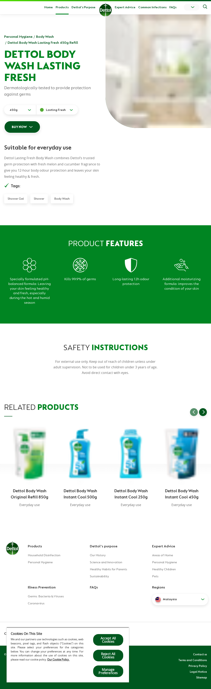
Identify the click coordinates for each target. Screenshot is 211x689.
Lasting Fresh (56, 110)
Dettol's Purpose (83, 7)
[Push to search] (205, 7)
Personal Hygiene (18, 36)
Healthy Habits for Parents (108, 569)
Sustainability (99, 576)
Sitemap (201, 677)
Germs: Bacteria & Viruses (46, 596)
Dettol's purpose (103, 546)
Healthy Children (164, 569)
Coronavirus (36, 603)
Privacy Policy (198, 666)
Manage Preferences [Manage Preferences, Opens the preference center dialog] (108, 671)
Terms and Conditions (192, 660)
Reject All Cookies (108, 655)
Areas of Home (162, 555)
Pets (155, 576)
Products (35, 546)
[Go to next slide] (203, 412)
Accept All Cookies (108, 640)
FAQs (172, 7)
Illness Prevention (42, 587)
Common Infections (152, 7)
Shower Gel (16, 198)
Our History (98, 555)
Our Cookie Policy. (58, 659)
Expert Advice (125, 7)
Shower (39, 198)
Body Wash (45, 36)
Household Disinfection (44, 555)
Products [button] (62, 7)
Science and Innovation (106, 562)
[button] (180, 599)
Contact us (200, 654)
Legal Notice (198, 671)
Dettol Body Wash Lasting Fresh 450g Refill (43, 42)
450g (13, 110)
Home (48, 7)
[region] (68, 654)
